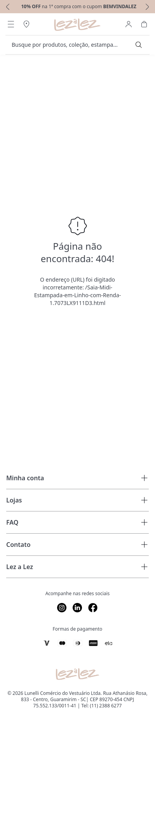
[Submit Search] (138, 44)
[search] (73, 44)
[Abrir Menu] (11, 24)
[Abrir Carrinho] (144, 24)
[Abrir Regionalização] (26, 24)
